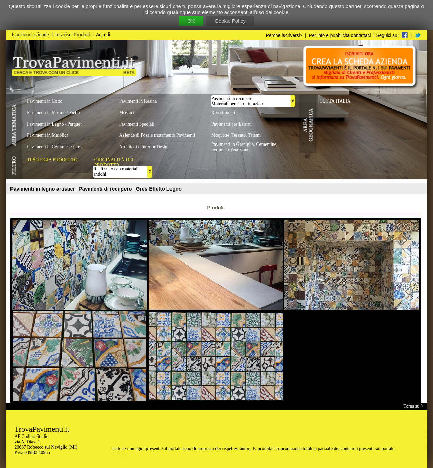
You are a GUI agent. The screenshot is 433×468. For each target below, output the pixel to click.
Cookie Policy (230, 21)
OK (191, 21)
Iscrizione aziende (30, 34)
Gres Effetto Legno (159, 189)
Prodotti (216, 207)
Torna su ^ (413, 406)
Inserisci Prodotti (72, 34)
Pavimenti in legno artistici (43, 189)
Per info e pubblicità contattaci (340, 35)
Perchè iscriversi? (284, 35)
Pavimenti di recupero (106, 189)
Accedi (103, 34)
